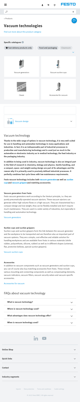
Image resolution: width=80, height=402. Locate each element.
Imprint (18, 389)
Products (8, 18)
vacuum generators (48, 179)
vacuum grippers (19, 182)
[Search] (40, 12)
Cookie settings (59, 389)
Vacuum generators (12, 217)
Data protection (29, 389)
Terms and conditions (44, 389)
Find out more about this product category (22, 31)
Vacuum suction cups (13, 251)
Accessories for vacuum (14, 283)
